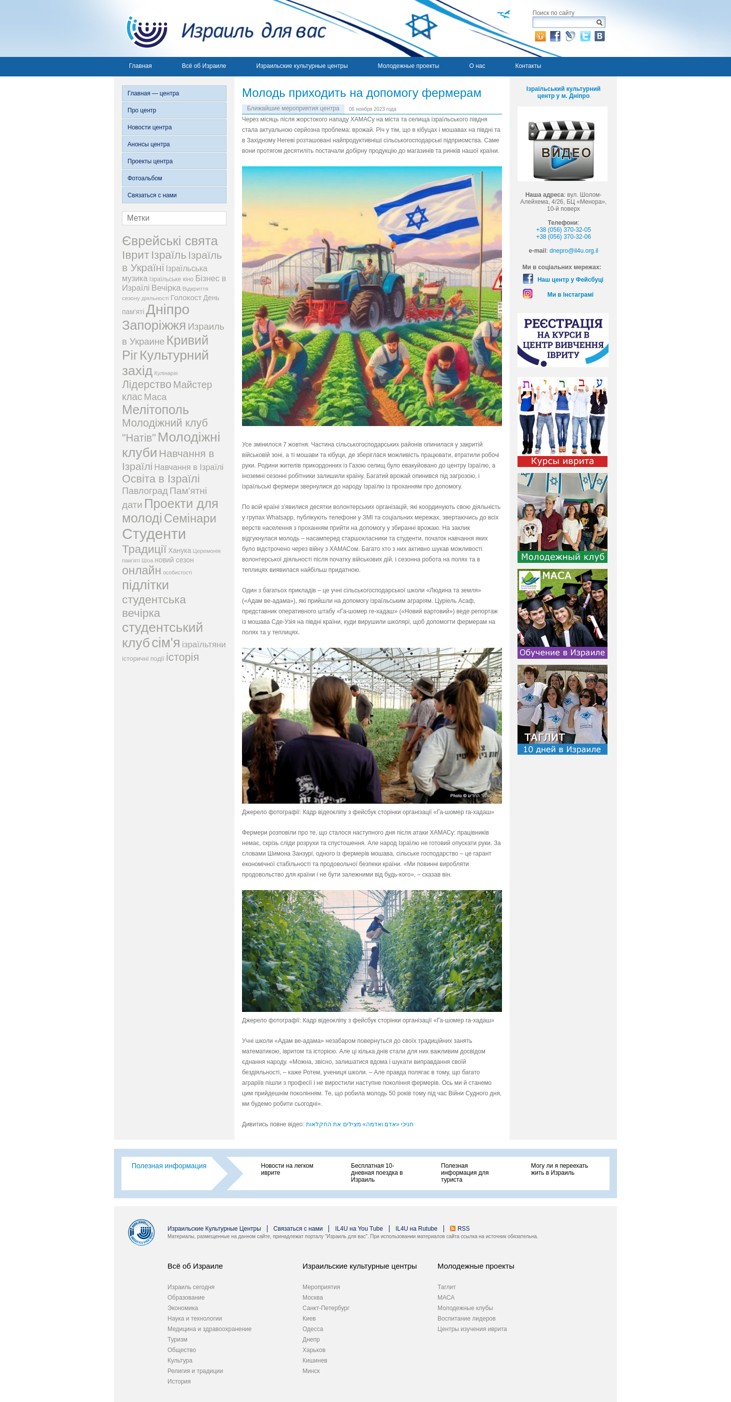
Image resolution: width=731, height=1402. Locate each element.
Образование (186, 1297)
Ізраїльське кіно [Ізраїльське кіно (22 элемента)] (172, 279)
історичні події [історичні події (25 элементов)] (143, 658)
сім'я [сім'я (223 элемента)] (166, 642)
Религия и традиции (195, 1371)
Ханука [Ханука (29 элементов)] (179, 550)
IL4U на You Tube (359, 1228)
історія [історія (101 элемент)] (182, 657)
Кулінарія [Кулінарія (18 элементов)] (166, 373)
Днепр (311, 1339)
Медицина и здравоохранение (210, 1329)
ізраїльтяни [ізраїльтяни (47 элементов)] (204, 644)
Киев (309, 1318)
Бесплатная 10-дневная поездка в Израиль (377, 1172)
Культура (180, 1360)
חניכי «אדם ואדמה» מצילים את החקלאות (360, 1124)
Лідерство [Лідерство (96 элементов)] (147, 385)
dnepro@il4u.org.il (574, 250)
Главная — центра (153, 93)
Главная (140, 65)
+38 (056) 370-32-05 (563, 229)
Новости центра (150, 127)
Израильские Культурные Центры (214, 1228)
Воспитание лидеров (467, 1318)
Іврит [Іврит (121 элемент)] (136, 254)
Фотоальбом (145, 178)
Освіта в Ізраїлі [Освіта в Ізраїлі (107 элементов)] (161, 478)
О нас (477, 65)
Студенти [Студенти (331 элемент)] (154, 533)
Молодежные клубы (465, 1308)
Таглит (447, 1287)
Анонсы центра (149, 144)
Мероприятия (321, 1287)
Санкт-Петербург (326, 1308)
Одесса (312, 1329)
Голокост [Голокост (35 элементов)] (186, 297)
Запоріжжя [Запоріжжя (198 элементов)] (154, 325)
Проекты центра (150, 161)
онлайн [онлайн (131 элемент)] (142, 570)
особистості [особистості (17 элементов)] (177, 572)
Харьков (314, 1350)
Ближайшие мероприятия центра (293, 108)
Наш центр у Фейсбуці (571, 279)
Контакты (528, 65)
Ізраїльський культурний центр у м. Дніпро (563, 92)
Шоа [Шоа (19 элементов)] (147, 560)
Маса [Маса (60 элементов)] (155, 397)
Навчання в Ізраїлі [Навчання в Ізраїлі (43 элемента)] (189, 467)
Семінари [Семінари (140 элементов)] (190, 518)
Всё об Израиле (204, 65)
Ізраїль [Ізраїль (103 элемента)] (168, 255)
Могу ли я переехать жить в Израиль (559, 1169)
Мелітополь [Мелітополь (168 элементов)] (155, 410)
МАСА (446, 1297)
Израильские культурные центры (302, 65)
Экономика (183, 1308)
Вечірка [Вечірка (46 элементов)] (166, 288)
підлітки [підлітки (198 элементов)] (145, 584)
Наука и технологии (195, 1318)
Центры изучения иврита (472, 1329)
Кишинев (315, 1360)
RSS (464, 1228)
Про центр (142, 110)
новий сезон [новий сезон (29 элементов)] (174, 560)
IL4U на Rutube (417, 1228)
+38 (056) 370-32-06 (563, 236)
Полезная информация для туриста (464, 1172)
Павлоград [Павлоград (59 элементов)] (145, 490)
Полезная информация (169, 1166)
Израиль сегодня (191, 1287)
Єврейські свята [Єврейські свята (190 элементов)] (170, 241)
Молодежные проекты (409, 65)
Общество (182, 1350)
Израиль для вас (220, 28)
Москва (312, 1297)
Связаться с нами (152, 195)
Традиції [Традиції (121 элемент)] (144, 548)
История (179, 1381)
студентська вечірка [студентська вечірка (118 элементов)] (154, 606)
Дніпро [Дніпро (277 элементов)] (168, 309)
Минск (311, 1371)
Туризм (178, 1339)
